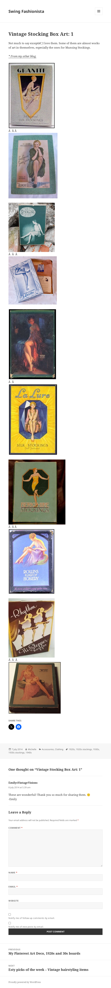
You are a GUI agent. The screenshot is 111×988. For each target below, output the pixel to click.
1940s (29, 752)
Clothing (59, 749)
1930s (96, 749)
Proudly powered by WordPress (24, 982)
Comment (15, 827)
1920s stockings (84, 749)
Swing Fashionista (26, 11)
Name (12, 872)
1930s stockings (16, 752)
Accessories (48, 749)
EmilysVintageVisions (22, 782)
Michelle (32, 749)
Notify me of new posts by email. (26, 926)
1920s (72, 749)
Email (13, 886)
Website (13, 900)
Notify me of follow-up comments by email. (31, 918)
